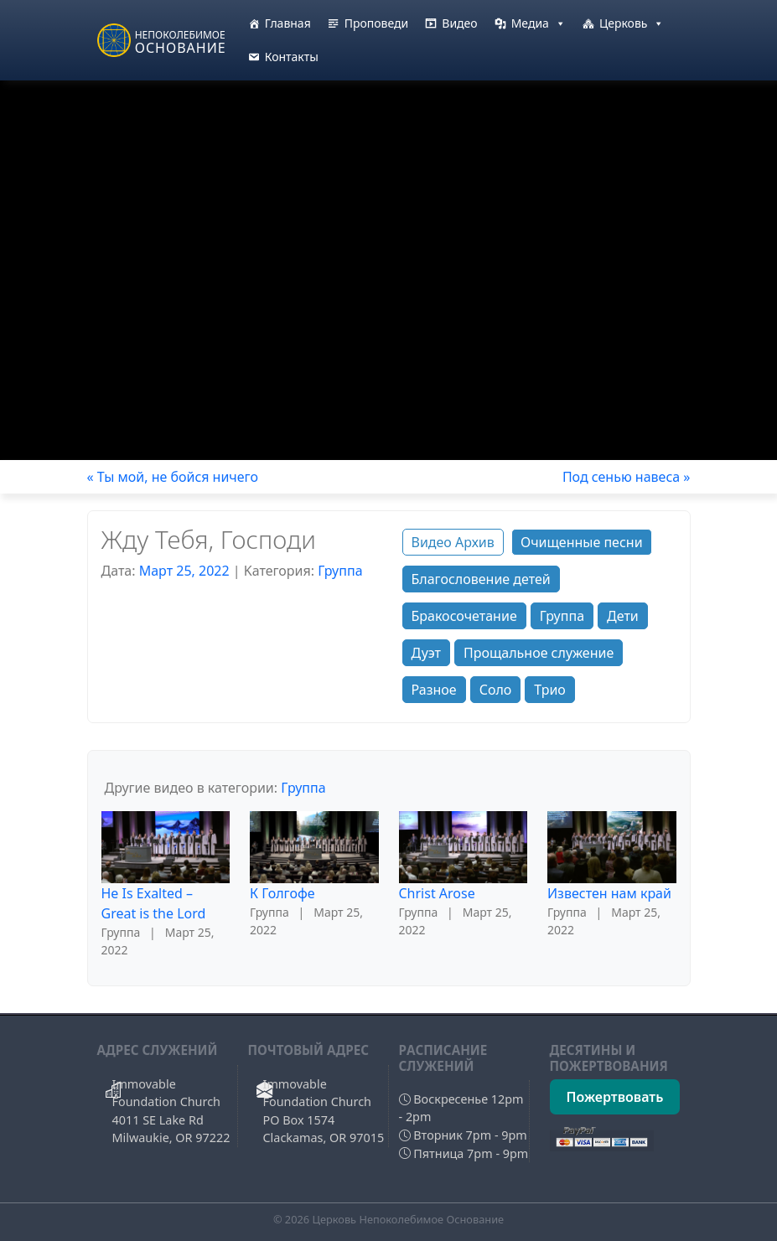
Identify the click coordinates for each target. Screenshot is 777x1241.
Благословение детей (481, 579)
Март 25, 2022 (184, 570)
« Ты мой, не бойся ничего (172, 477)
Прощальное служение (539, 653)
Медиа (538, 23)
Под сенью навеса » (626, 477)
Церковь (632, 23)
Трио (550, 689)
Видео (459, 23)
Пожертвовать (615, 1097)
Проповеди (376, 23)
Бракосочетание (464, 616)
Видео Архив (453, 542)
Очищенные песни (582, 542)
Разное (434, 689)
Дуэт (426, 653)
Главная (288, 23)
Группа (340, 570)
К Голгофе (282, 893)
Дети (623, 616)
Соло (495, 689)
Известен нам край (609, 893)
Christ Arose (437, 893)
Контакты (292, 57)
